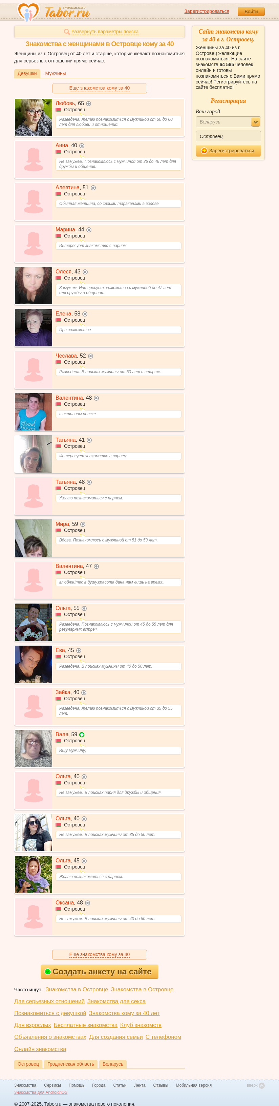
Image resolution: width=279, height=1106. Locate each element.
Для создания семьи (116, 1037)
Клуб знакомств (141, 1025)
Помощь (76, 1085)
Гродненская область (70, 1064)
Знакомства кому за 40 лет (124, 1013)
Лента (139, 1085)
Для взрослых (32, 1025)
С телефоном (163, 1037)
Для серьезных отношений (49, 1001)
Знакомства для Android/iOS (40, 1092)
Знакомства (25, 1085)
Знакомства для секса (116, 1001)
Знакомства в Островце (76, 989)
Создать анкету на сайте (98, 971)
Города (98, 1085)
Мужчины (55, 73)
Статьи (120, 1085)
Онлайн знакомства (40, 1049)
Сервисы (52, 1085)
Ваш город (208, 111)
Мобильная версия (194, 1085)
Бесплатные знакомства (85, 1025)
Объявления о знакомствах (50, 1037)
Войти (251, 11)
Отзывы (160, 1085)
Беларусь (113, 1064)
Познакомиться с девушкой (50, 1013)
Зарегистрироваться (207, 11)
